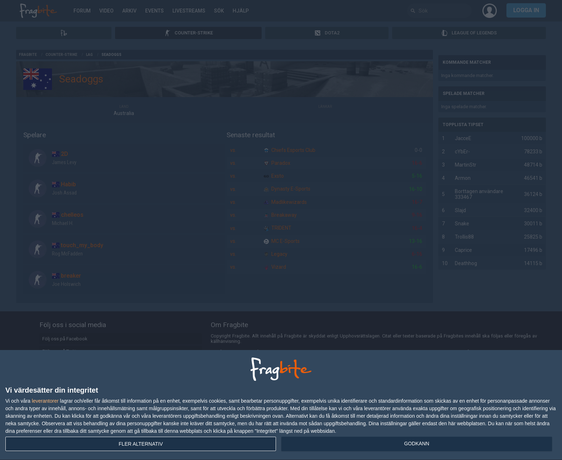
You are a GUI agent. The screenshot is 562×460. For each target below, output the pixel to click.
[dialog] (281, 405)
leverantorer (45, 400)
